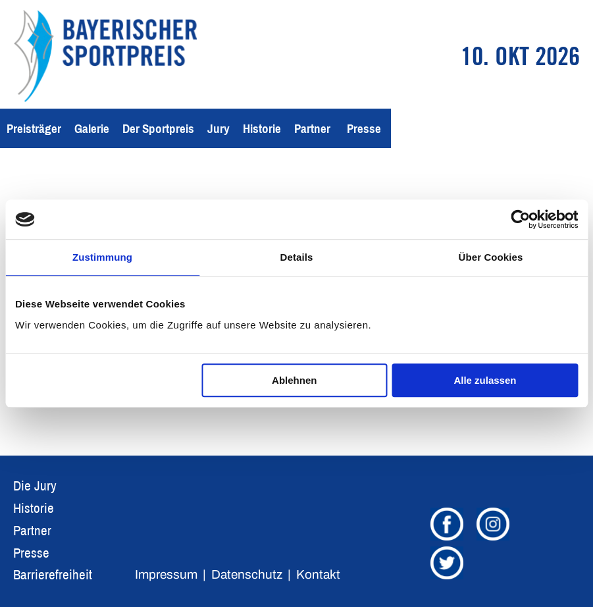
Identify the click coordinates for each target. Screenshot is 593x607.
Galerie (91, 128)
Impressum (166, 574)
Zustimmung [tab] (102, 257)
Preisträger (34, 128)
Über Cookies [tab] (491, 257)
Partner (312, 128)
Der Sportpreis (158, 128)
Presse (364, 128)
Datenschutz (246, 574)
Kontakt (318, 574)
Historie (262, 128)
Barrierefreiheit (52, 574)
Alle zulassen (484, 380)
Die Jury (35, 485)
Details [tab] (296, 257)
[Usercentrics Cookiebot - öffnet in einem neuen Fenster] (520, 219)
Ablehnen (294, 380)
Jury (218, 128)
